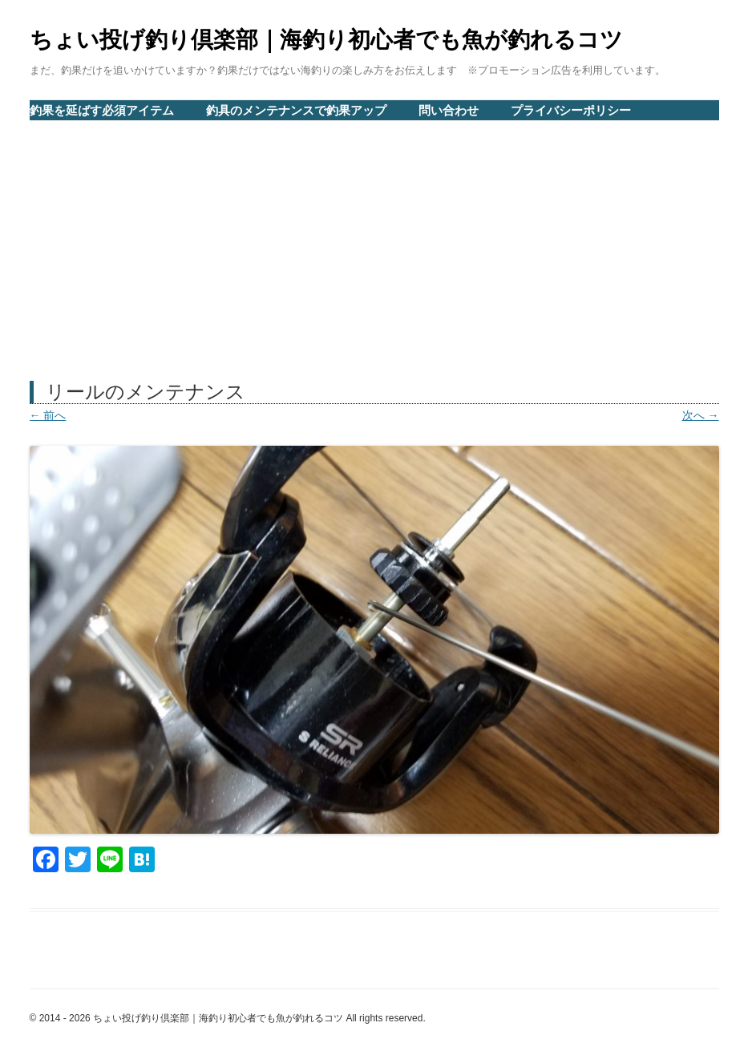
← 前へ (48, 415)
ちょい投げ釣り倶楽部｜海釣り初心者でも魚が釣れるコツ (326, 39)
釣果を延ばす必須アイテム (102, 110)
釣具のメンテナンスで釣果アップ (296, 110)
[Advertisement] (374, 241)
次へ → (700, 415)
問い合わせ (448, 110)
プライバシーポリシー (571, 110)
